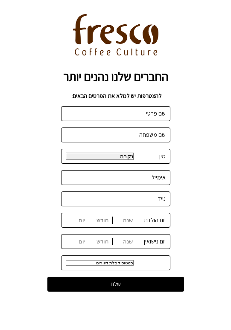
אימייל (159, 177)
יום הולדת (155, 220)
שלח (116, 284)
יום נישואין (155, 241)
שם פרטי (156, 113)
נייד (162, 199)
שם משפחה (152, 135)
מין (162, 156)
